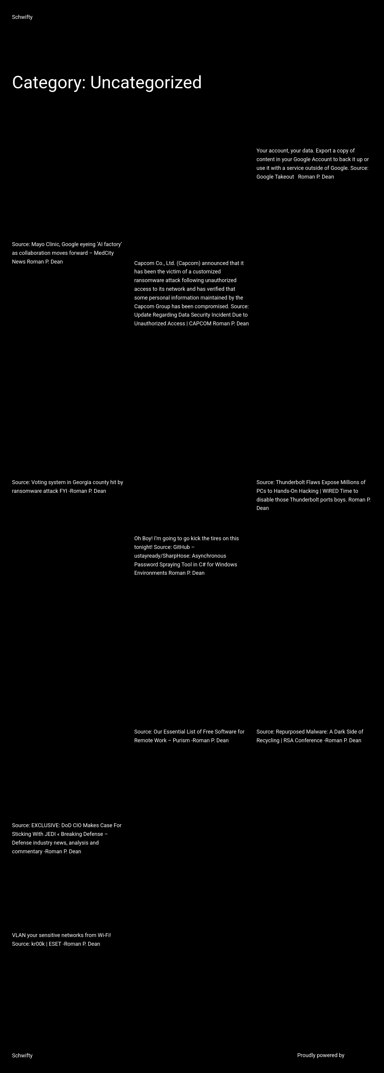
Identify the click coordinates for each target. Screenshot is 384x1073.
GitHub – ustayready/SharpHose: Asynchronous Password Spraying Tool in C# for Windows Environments (191, 452)
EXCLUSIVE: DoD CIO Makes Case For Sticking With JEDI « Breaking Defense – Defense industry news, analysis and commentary (66, 720)
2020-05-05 (24, 867)
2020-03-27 (146, 756)
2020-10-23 (24, 506)
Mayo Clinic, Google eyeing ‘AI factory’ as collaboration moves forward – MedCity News (69, 177)
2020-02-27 (24, 959)
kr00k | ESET (55, 914)
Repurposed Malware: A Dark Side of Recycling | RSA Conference (313, 673)
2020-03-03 (268, 756)
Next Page (357, 996)
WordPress (359, 1055)
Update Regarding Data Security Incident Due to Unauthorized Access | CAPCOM (192, 186)
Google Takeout (310, 130)
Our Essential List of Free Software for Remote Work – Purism (188, 673)
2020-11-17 (146, 339)
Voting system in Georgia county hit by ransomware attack (70, 424)
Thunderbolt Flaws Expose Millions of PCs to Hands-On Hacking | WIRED (314, 424)
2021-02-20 (24, 277)
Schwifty (22, 17)
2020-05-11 (268, 523)
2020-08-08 (146, 588)
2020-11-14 (268, 192)
